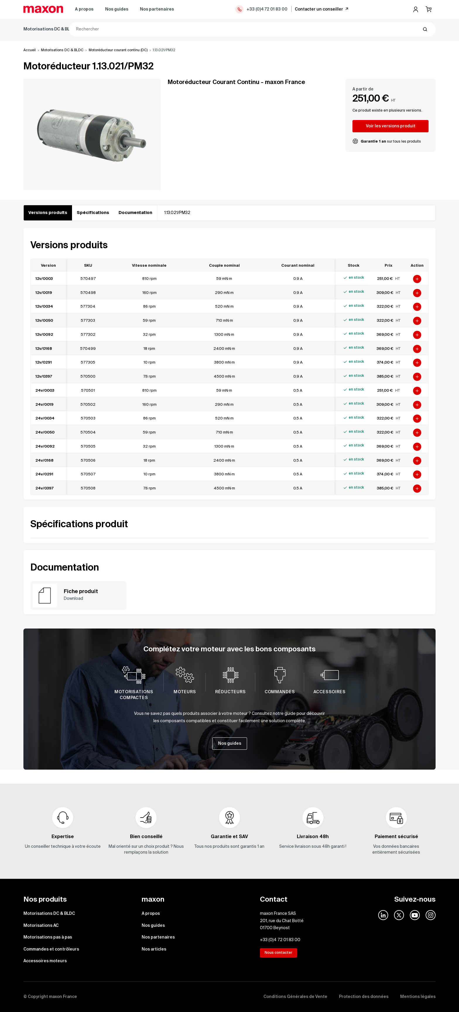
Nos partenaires (157, 9)
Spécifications (93, 213)
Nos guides (116, 9)
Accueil (29, 50)
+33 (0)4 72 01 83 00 (261, 9)
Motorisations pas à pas (161, 29)
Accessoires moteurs (289, 29)
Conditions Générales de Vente (295, 997)
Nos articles (154, 949)
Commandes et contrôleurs (227, 29)
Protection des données (363, 997)
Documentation (135, 213)
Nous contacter (278, 953)
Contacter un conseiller (322, 9)
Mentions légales (418, 997)
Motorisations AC (105, 29)
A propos (84, 9)
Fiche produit (81, 591)
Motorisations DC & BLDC (49, 29)
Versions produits (47, 213)
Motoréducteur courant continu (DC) (118, 50)
